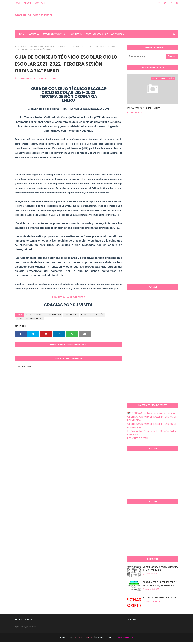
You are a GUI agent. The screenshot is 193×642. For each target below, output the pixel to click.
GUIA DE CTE (71, 314)
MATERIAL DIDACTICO (33, 15)
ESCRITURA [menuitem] (75, 34)
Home (17, 2)
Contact (39, 2)
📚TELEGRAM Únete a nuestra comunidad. (152, 413)
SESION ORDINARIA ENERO (35, 46)
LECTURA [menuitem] (34, 34)
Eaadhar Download (83, 637)
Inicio (17, 46)
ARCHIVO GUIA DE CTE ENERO (68, 297)
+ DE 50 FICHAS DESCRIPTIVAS (159, 597)
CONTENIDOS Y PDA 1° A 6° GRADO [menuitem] (105, 34)
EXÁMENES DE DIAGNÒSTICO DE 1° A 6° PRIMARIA (160, 568)
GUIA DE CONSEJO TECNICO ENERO (43, 314)
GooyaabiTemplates (122, 637)
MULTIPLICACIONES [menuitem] (54, 34)
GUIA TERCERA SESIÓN (92, 314)
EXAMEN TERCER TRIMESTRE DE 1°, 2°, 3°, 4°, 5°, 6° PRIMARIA (160, 584)
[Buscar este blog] (146, 56)
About (27, 2)
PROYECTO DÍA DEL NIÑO (143, 108)
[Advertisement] (160, 144)
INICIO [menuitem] (20, 34)
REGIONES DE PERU (137, 438)
